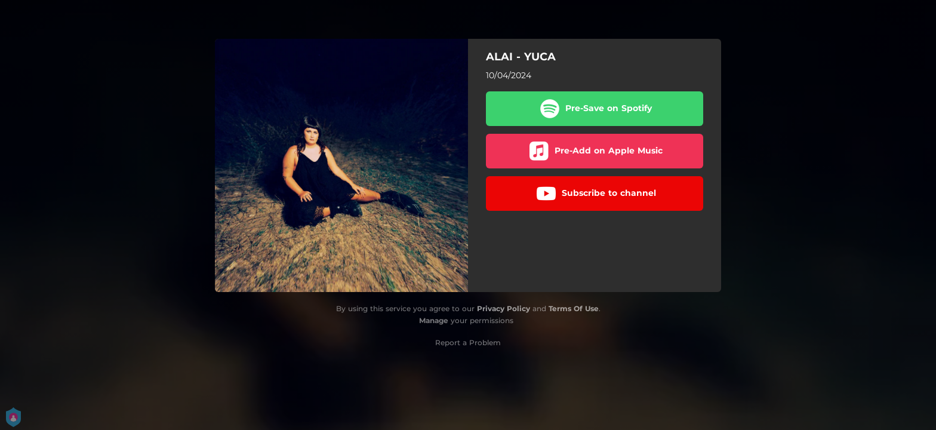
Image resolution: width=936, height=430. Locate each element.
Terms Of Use (574, 308)
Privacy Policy (503, 308)
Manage (433, 320)
